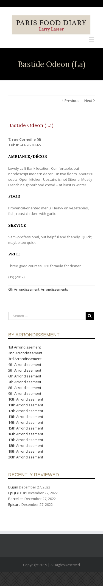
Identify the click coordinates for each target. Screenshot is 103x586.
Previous (72, 100)
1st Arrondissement (24, 347)
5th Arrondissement (24, 370)
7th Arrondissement (24, 381)
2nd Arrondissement (25, 352)
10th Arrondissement (25, 399)
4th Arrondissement (24, 364)
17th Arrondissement (25, 439)
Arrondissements (54, 289)
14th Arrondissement (25, 422)
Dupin (13, 487)
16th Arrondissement (25, 433)
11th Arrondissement (25, 405)
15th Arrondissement (25, 428)
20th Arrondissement (25, 457)
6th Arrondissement (23, 289)
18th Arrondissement (25, 445)
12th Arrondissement (25, 410)
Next (88, 100)
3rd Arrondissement (24, 358)
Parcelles (16, 498)
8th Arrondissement (24, 387)
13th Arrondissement (25, 416)
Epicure (14, 504)
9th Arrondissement (24, 393)
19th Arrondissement (25, 451)
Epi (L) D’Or (17, 492)
